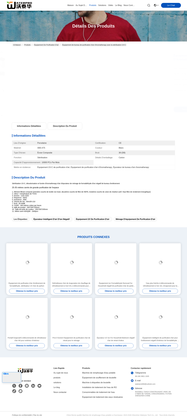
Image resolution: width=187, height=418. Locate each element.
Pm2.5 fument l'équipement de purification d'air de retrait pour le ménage (71, 339)
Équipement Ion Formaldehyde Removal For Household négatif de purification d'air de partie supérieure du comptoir (115, 284)
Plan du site (37, 415)
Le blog (56, 387)
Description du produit (65, 126)
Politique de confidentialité (22, 415)
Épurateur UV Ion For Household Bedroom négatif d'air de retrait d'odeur (116, 339)
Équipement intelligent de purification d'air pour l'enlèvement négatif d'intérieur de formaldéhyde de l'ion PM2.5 (160, 339)
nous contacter (129, 5)
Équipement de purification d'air (46, 45)
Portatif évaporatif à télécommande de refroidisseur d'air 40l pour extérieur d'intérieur (27, 339)
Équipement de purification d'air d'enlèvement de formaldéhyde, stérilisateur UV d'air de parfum (27, 284)
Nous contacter (60, 392)
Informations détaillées (29, 126)
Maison (70, 5)
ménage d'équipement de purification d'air (135, 219)
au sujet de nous (81, 5)
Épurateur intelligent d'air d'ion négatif (51, 219)
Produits (27, 45)
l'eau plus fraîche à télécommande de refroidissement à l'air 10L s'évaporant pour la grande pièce (160, 284)
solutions (102, 5)
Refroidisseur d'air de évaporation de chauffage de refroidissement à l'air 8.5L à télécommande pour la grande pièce (71, 284)
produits (92, 5)
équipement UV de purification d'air (92, 219)
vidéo (110, 5)
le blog (118, 5)
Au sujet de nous (60, 373)
